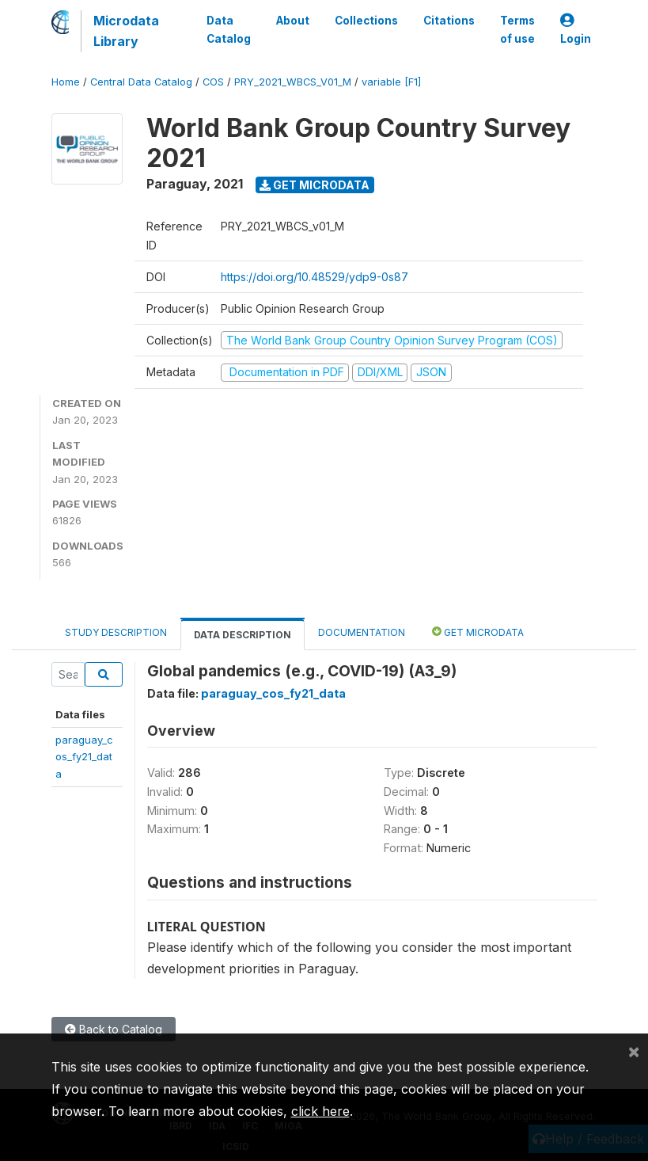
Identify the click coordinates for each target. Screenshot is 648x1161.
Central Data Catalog (141, 82)
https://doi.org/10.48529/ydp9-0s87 (314, 277)
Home (65, 82)
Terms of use (517, 29)
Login (575, 29)
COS (213, 82)
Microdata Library (126, 31)
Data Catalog (229, 29)
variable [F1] (391, 82)
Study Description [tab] (116, 632)
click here (320, 1111)
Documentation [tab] (361, 632)
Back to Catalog (113, 1029)
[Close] (633, 1050)
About (292, 20)
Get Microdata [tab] (478, 631)
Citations (449, 20)
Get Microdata (314, 185)
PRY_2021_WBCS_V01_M (292, 82)
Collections (366, 20)
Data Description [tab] (242, 635)
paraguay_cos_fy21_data (84, 756)
